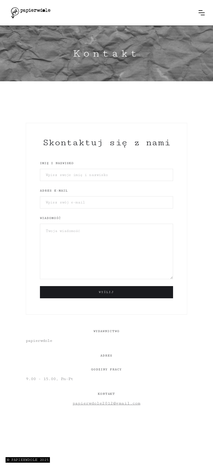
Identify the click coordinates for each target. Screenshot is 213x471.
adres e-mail (54, 190)
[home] (30, 13)
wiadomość (50, 218)
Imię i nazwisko (57, 163)
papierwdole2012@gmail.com (106, 403)
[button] (202, 12)
